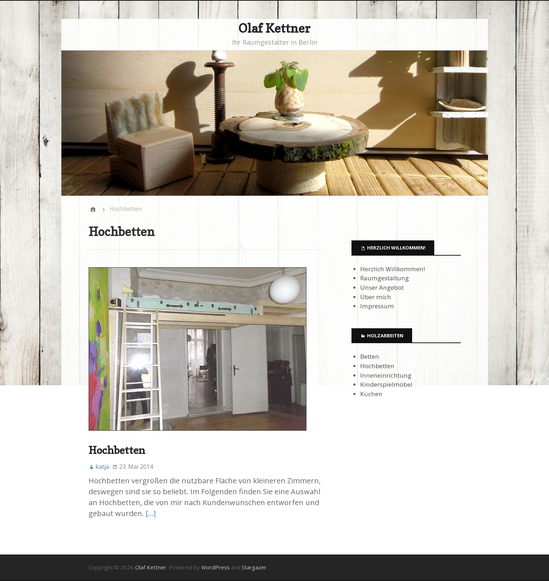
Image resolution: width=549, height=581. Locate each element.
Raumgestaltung (384, 278)
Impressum (377, 306)
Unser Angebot (382, 287)
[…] (151, 513)
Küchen (371, 394)
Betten (369, 356)
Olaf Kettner (274, 28)
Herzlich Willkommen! (392, 269)
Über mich (375, 297)
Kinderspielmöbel (386, 384)
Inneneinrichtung (385, 375)
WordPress (215, 567)
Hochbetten (117, 450)
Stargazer (254, 567)
